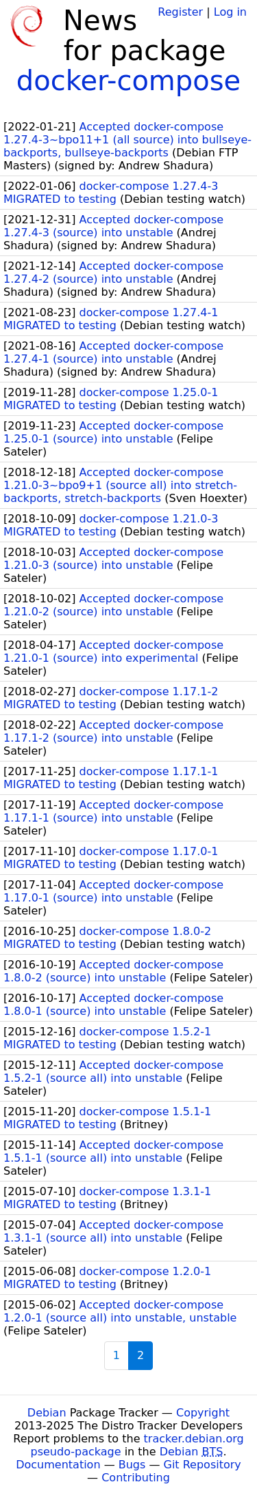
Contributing (135, 1477)
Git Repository (202, 1464)
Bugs (132, 1464)
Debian (46, 1412)
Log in (230, 11)
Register (180, 11)
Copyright (203, 1412)
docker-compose (128, 80)
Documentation (58, 1464)
